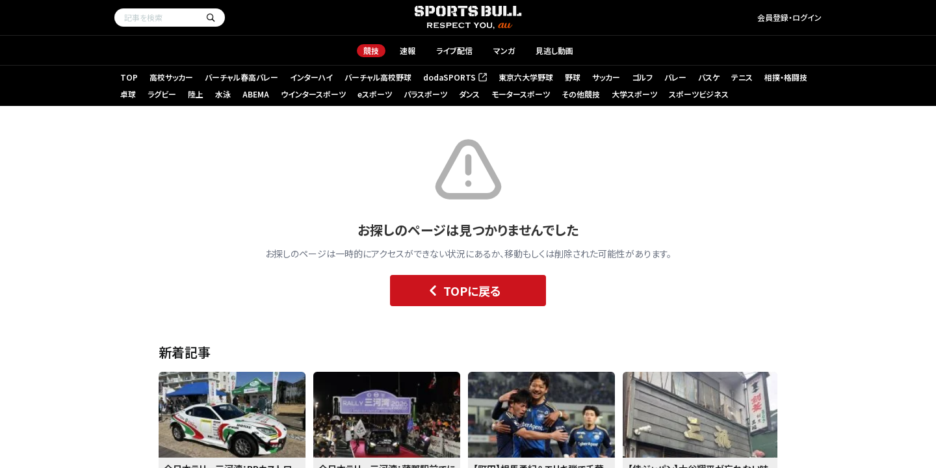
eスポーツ (375, 93)
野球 (572, 77)
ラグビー (162, 93)
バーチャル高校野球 (377, 77)
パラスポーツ (425, 93)
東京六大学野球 (526, 77)
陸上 (195, 93)
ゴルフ (642, 77)
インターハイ (311, 77)
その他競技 (581, 93)
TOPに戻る (461, 290)
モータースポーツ (520, 93)
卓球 (128, 93)
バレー (675, 77)
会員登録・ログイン (789, 17)
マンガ (504, 50)
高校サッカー (171, 77)
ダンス (469, 93)
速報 (407, 50)
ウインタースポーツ (313, 93)
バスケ (709, 77)
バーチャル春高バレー (241, 77)
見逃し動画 (554, 50)
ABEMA (255, 93)
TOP (129, 77)
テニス (742, 77)
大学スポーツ (634, 93)
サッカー (606, 77)
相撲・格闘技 (785, 77)
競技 (371, 50)
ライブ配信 (454, 50)
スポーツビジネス (699, 93)
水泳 (223, 93)
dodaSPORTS (455, 77)
